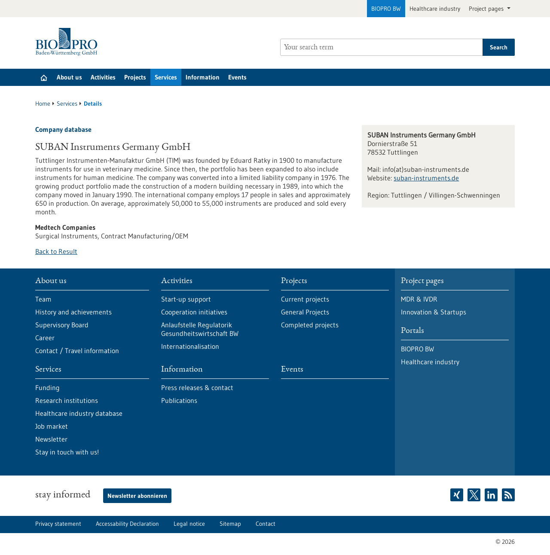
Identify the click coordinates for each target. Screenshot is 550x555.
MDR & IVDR (419, 299)
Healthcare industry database (78, 413)
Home (42, 103)
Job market (51, 426)
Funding (47, 387)
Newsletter (51, 439)
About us (69, 77)
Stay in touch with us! (67, 452)
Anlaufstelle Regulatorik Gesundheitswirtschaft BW (199, 329)
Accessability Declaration (127, 524)
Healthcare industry (434, 8)
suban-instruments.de (426, 178)
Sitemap (230, 524)
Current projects (305, 299)
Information (203, 77)
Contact (265, 524)
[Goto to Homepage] (68, 42)
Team (43, 299)
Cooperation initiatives (194, 312)
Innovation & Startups (433, 312)
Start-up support (186, 299)
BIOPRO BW (386, 8)
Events (237, 77)
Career (45, 337)
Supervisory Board (62, 324)
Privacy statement (58, 524)
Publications (179, 400)
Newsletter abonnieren (137, 496)
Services (166, 77)
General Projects (305, 312)
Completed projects (310, 324)
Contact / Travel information (77, 350)
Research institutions (66, 400)
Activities (103, 77)
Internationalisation (190, 346)
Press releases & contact (197, 387)
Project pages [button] (487, 8)
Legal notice (189, 524)
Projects (135, 77)
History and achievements (73, 312)
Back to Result (56, 251)
